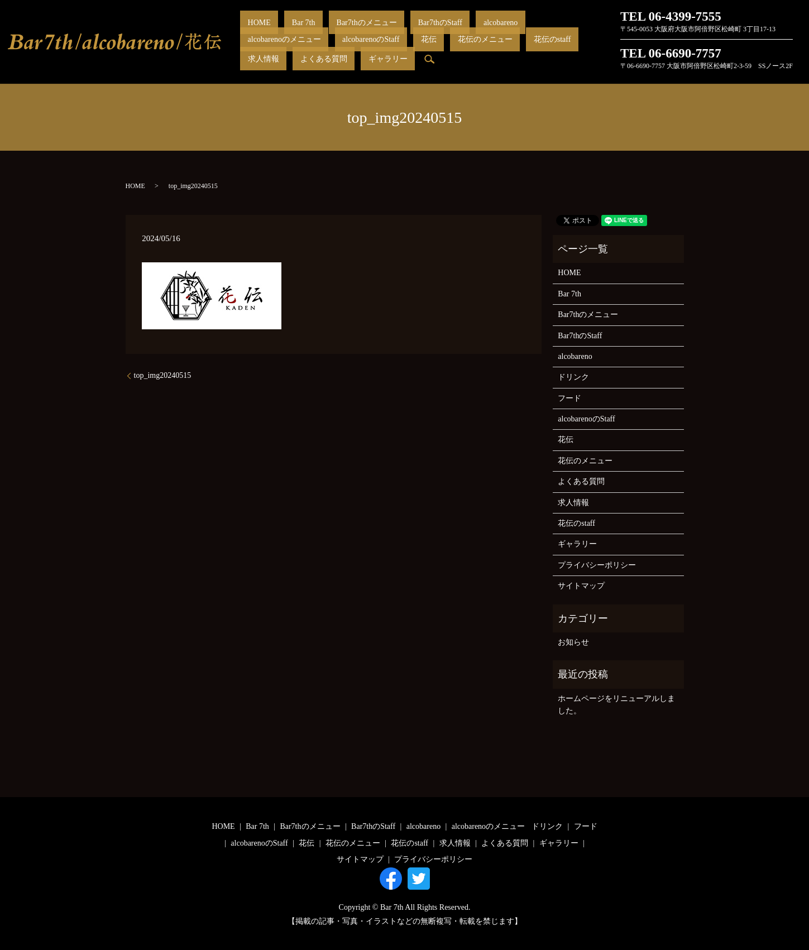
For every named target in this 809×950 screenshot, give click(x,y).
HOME (251, 31)
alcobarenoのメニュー (492, 31)
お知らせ (573, 642)
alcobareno (433, 31)
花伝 (248, 50)
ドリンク (573, 377)
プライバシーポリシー (597, 565)
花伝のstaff (341, 50)
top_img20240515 (163, 375)
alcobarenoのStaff (564, 31)
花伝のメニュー (289, 50)
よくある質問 (427, 50)
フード (569, 398)
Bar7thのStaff (388, 31)
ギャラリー (476, 50)
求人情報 (382, 50)
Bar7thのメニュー (329, 31)
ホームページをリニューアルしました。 (616, 704)
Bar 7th (281, 31)
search (510, 50)
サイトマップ (581, 586)
